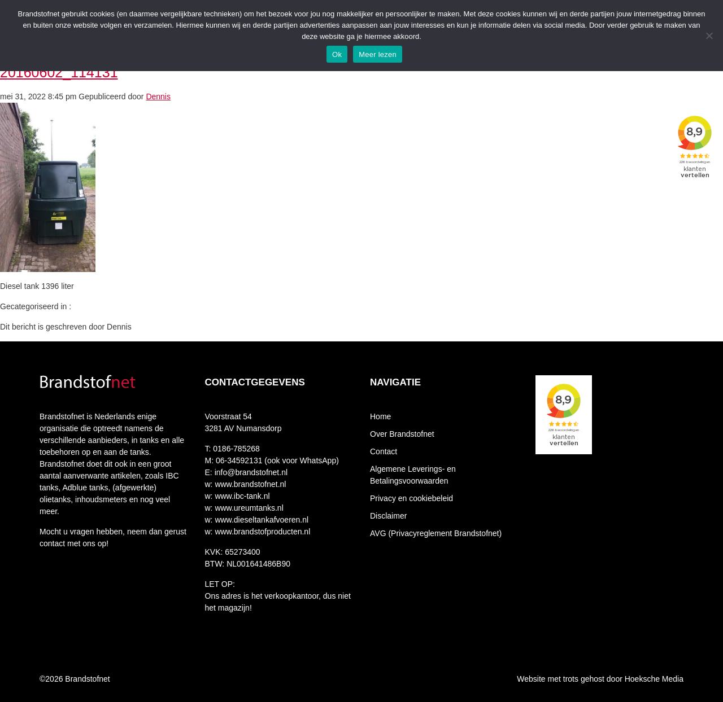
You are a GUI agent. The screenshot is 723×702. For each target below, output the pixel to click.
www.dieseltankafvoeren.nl (261, 519)
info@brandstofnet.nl (251, 472)
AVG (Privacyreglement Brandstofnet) (436, 533)
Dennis (158, 96)
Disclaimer (388, 515)
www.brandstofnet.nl (249, 484)
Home (380, 416)
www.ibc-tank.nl (241, 496)
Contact (383, 451)
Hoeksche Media (654, 678)
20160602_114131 (59, 72)
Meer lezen (378, 54)
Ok (337, 54)
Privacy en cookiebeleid (411, 498)
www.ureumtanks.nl (248, 507)
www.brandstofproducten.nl (262, 531)
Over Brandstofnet (402, 433)
